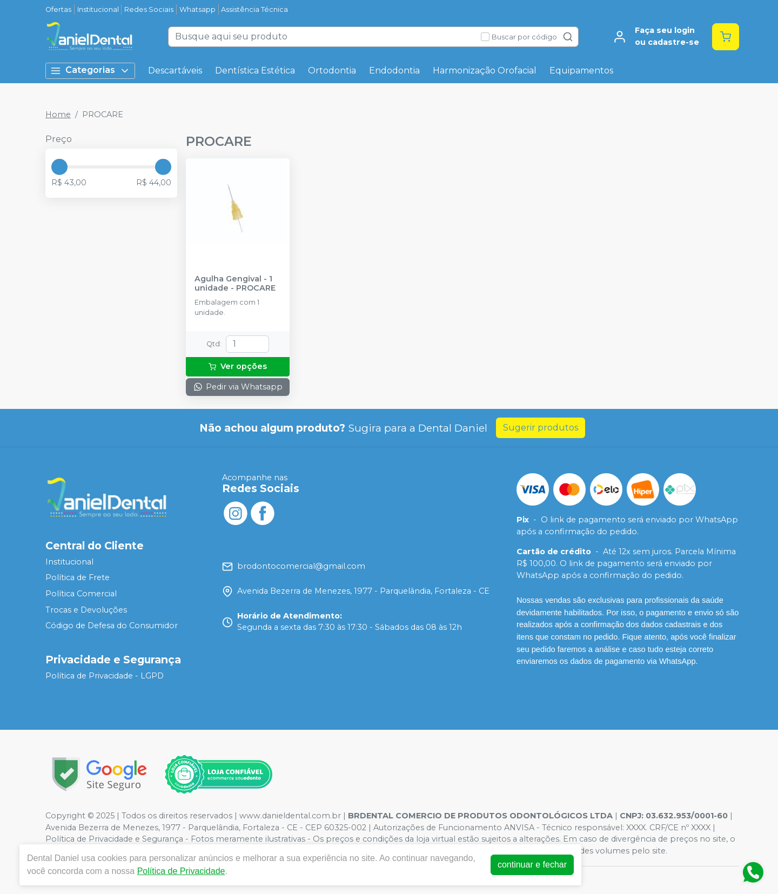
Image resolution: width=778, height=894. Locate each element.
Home (58, 114)
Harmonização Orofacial (484, 70)
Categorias (90, 70)
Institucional (98, 9)
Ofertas (58, 9)
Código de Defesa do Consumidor (111, 625)
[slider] (59, 167)
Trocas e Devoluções (86, 610)
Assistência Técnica (254, 9)
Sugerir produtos (540, 427)
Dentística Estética (255, 70)
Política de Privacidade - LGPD (104, 676)
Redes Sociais (148, 9)
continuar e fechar (532, 864)
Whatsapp (197, 9)
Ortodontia (332, 70)
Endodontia (394, 70)
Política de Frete (77, 578)
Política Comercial (81, 594)
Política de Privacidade (182, 871)
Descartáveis (175, 70)
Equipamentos (581, 70)
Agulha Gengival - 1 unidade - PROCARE (235, 283)
